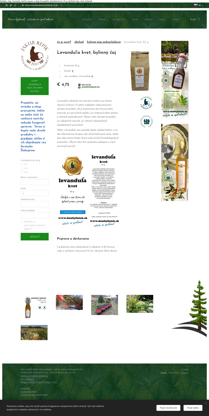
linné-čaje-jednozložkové (105, 42)
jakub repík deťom (29, 392)
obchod (78, 42)
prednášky (25, 388)
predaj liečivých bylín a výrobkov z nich (38, 382)
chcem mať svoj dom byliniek (34, 395)
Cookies (184, 369)
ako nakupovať (27, 379)
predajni (26, 138)
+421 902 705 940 (97, 5)
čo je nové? (64, 42)
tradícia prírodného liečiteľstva (34, 376)
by (88, 42)
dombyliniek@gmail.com (74, 5)
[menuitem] (81, 19)
